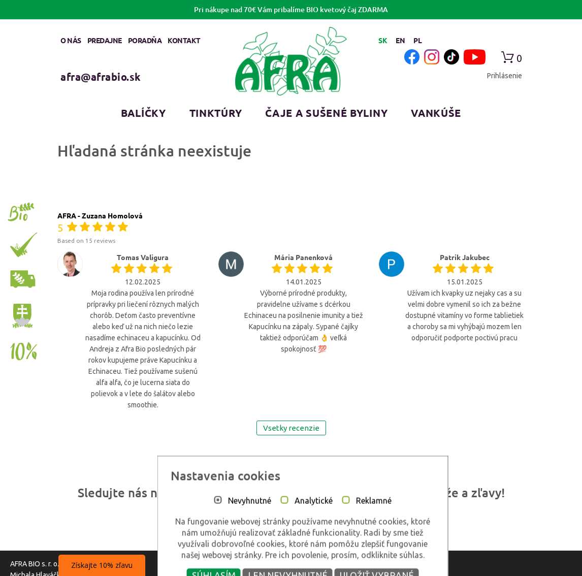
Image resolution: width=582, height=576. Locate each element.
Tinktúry (215, 112)
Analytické (302, 561)
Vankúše (436, 112)
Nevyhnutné (238, 561)
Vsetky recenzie (291, 428)
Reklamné (362, 561)
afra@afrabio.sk (100, 76)
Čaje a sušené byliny (326, 112)
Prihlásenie (504, 76)
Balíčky (143, 112)
